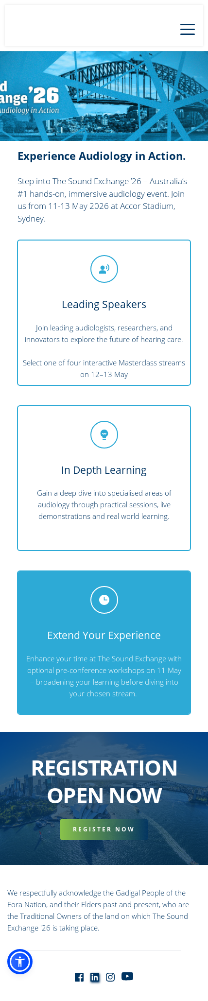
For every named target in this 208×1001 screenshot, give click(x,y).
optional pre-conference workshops (85, 670)
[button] (187, 29)
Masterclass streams (152, 362)
